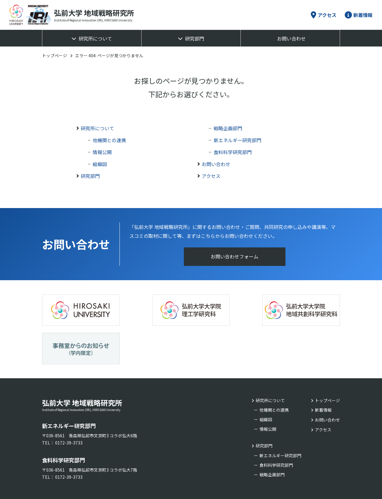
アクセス (323, 14)
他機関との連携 (109, 140)
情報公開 (102, 152)
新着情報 (358, 14)
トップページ (54, 55)
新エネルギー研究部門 (237, 140)
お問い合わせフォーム (235, 256)
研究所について (95, 38)
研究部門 (194, 38)
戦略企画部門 (228, 128)
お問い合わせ (291, 38)
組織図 (100, 164)
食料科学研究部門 (233, 152)
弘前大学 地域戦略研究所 (101, 363)
